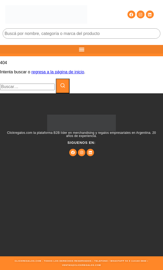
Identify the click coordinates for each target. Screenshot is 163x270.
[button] (81, 49)
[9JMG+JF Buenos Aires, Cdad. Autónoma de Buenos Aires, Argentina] (81, 216)
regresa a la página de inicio (57, 72)
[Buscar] (63, 86)
